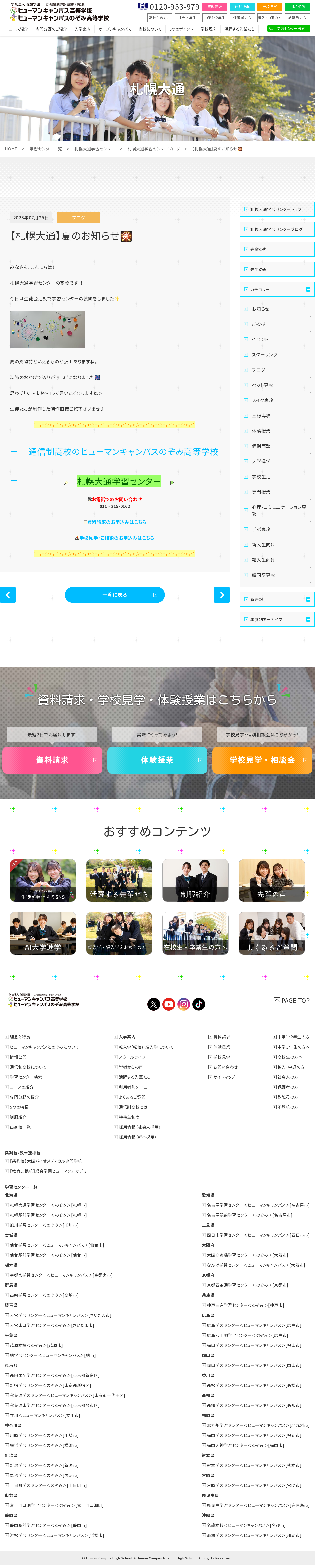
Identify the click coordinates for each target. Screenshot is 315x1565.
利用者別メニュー (135, 1087)
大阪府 (208, 1245)
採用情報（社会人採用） (140, 1127)
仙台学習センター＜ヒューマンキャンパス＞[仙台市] (57, 1245)
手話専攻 (261, 529)
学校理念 (209, 29)
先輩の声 (258, 249)
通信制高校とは (133, 1107)
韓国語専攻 (264, 575)
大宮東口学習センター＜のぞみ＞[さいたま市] (52, 1325)
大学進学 (261, 461)
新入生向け (264, 544)
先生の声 (258, 269)
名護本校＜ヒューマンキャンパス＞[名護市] (246, 1525)
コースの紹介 (22, 1087)
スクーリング (265, 354)
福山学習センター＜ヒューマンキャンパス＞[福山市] (254, 1345)
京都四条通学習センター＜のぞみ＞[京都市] (247, 1285)
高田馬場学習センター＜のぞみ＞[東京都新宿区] (55, 1375)
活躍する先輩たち (239, 29)
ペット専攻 (263, 385)
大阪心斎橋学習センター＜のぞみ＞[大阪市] (247, 1255)
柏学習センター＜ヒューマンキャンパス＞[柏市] (53, 1355)
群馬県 (11, 1285)
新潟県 (11, 1455)
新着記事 (258, 599)
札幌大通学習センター (94, 149)
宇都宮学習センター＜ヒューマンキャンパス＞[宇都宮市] (61, 1275)
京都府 (208, 1275)
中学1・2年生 (215, 17)
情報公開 (18, 1057)
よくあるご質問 (132, 1097)
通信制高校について (28, 1067)
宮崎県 (208, 1475)
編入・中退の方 (270, 17)
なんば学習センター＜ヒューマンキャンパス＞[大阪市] (256, 1265)
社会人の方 (288, 1077)
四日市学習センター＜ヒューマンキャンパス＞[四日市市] (258, 1235)
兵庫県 (208, 1295)
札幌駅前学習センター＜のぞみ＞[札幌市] (48, 1215)
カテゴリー (260, 289)
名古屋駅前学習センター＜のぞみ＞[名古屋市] (250, 1215)
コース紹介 (18, 29)
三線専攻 (261, 415)
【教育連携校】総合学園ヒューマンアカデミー (50, 1171)
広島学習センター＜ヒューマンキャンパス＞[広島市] (254, 1325)
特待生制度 (129, 1117)
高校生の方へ (160, 17)
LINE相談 (298, 6)
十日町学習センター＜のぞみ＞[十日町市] (48, 1485)
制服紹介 (18, 1117)
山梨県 (11, 1495)
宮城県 (11, 1235)
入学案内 (83, 29)
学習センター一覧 (46, 149)
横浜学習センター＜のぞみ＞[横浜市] (44, 1445)
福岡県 (208, 1415)
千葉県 (11, 1335)
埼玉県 (11, 1305)
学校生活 (261, 476)
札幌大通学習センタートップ (276, 209)
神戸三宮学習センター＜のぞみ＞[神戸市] (245, 1305)
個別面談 (261, 446)
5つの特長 (19, 1107)
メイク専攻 (263, 400)
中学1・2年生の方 (294, 1037)
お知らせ (261, 308)
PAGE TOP (296, 1000)
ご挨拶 (259, 324)
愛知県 (208, 1195)
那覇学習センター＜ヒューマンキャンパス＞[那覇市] (254, 1535)
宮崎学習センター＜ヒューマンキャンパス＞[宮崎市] (254, 1485)
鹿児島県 (210, 1495)
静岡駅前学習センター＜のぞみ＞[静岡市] (48, 1525)
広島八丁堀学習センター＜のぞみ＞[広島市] (247, 1335)
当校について (150, 29)
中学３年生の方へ (294, 1047)
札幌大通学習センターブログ (154, 149)
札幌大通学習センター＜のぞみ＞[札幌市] (48, 1205)
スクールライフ (132, 1057)
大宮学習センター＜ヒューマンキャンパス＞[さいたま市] (61, 1315)
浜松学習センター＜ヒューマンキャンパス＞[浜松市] (57, 1535)
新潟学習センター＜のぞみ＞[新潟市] (44, 1465)
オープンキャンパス (114, 29)
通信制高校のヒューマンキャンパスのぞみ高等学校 (123, 451)
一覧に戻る (115, 594)
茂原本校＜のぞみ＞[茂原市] (36, 1345)
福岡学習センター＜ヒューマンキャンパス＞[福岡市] (254, 1435)
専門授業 (261, 491)
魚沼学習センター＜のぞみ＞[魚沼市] (44, 1475)
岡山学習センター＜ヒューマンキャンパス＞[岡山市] (254, 1365)
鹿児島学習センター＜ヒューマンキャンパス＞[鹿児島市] (258, 1505)
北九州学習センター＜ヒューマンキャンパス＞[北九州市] (258, 1425)
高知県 (208, 1395)
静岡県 (11, 1515)
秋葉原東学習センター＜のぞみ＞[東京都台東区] (55, 1405)
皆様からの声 (131, 1067)
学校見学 (269, 6)
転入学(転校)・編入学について (146, 1047)
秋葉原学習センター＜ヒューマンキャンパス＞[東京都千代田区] (68, 1395)
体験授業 (242, 6)
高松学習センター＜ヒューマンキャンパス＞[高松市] (254, 1385)
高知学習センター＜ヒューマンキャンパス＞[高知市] (254, 1405)
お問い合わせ (226, 1067)
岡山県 (208, 1355)
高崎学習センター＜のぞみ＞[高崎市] (44, 1295)
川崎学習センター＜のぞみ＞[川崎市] (44, 1435)
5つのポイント (181, 29)
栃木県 (11, 1265)
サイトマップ (225, 1077)
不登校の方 (288, 1107)
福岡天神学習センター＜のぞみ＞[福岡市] (245, 1445)
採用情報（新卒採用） (138, 1137)
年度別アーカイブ (266, 619)
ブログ (258, 369)
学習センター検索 (291, 28)
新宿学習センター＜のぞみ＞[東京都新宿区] (51, 1385)
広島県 (208, 1315)
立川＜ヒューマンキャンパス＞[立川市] (45, 1415)
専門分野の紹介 (24, 1097)
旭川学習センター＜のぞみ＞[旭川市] (44, 1225)
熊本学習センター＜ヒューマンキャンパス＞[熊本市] (254, 1465)
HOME (11, 149)
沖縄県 (208, 1515)
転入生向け (264, 559)
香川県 (208, 1375)
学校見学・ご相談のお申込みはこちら (117, 537)
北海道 (11, 1195)
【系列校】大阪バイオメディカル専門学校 (46, 1161)
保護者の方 (243, 17)
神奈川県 (13, 1425)
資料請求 (215, 6)
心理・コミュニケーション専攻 (279, 510)
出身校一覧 (20, 1127)
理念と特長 (20, 1037)
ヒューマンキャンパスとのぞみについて (44, 1047)
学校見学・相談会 (263, 760)
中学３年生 (187, 17)
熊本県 (208, 1455)
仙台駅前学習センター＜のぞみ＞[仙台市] (48, 1255)
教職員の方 (297, 17)
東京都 (11, 1365)
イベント (260, 339)
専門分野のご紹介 (51, 29)
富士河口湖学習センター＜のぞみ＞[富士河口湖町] (57, 1505)
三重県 (208, 1225)
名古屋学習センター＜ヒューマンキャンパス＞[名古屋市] (258, 1205)
